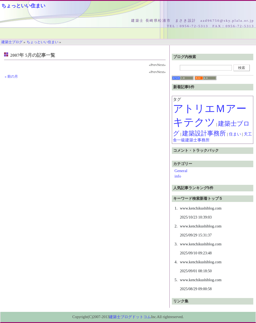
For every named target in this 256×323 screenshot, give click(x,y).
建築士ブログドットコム (130, 317)
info (178, 176)
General (181, 171)
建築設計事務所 (204, 133)
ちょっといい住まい (23, 5)
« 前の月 (11, 76)
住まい (235, 134)
